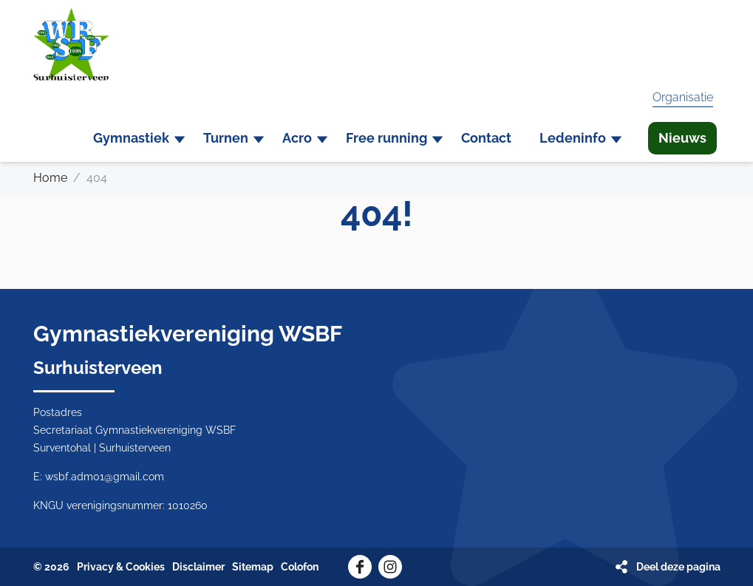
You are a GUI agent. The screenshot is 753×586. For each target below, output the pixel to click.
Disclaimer (198, 567)
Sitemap (252, 567)
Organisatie (683, 97)
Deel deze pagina (678, 567)
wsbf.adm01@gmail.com (104, 477)
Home (50, 178)
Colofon (299, 567)
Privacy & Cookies (121, 567)
